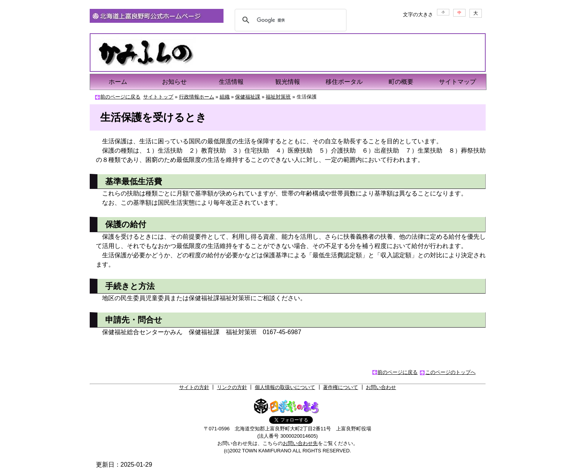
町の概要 (401, 81)
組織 (225, 97)
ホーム (118, 81)
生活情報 (231, 81)
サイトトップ (158, 97)
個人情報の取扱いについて (285, 387)
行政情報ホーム (196, 97)
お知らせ (174, 81)
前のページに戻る (120, 97)
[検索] (289, 20)
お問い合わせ (381, 387)
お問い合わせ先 (300, 443)
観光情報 (287, 81)
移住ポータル (344, 81)
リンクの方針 (232, 387)
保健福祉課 (247, 97)
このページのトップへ (450, 372)
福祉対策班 (278, 97)
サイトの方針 (194, 387)
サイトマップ (457, 81)
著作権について (340, 387)
